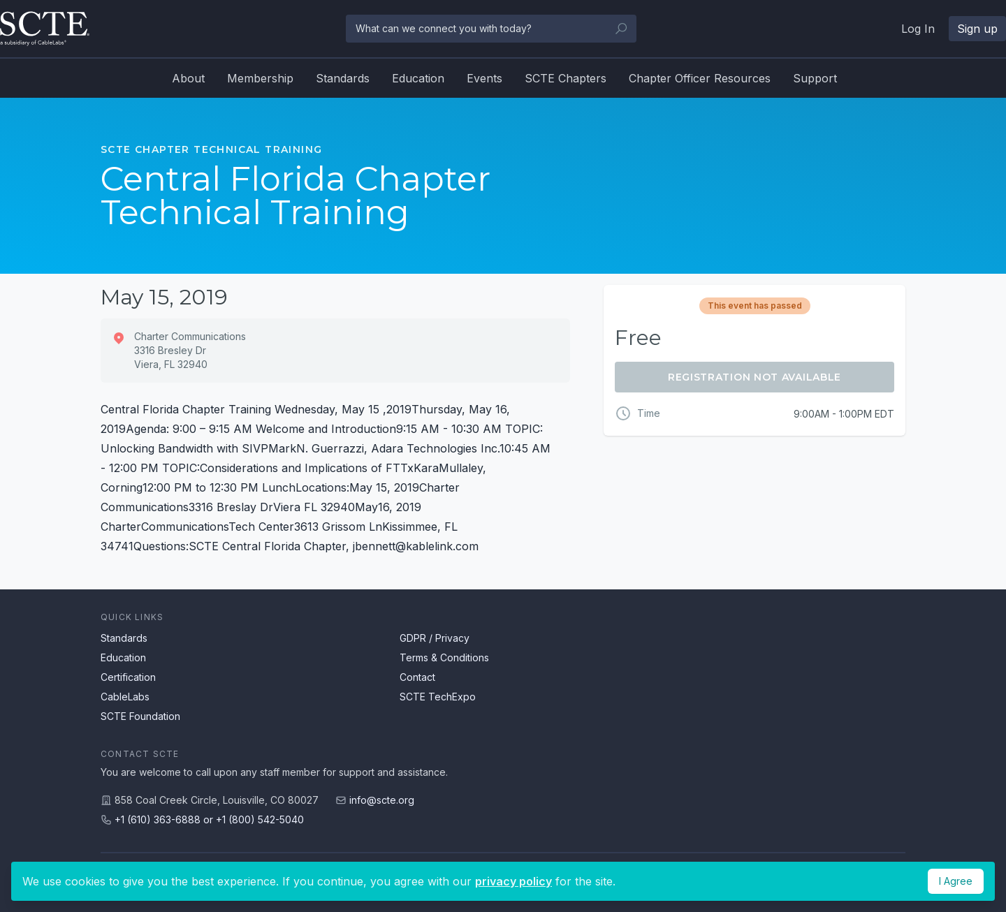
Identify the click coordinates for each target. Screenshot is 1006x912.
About (188, 78)
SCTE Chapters (565, 78)
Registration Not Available (754, 377)
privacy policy (513, 881)
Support (815, 78)
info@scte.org (381, 800)
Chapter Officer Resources (700, 78)
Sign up (977, 29)
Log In (918, 29)
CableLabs (125, 697)
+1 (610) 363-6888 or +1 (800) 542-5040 (209, 819)
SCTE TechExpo (438, 697)
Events (484, 78)
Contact (417, 677)
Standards (343, 78)
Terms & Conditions (444, 657)
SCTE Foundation (140, 716)
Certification (128, 677)
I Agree (955, 881)
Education (418, 78)
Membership (260, 78)
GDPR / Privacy (434, 638)
